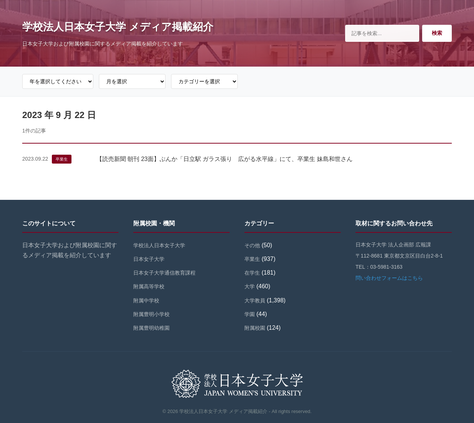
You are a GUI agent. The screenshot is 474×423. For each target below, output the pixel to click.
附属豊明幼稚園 (151, 328)
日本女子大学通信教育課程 (164, 273)
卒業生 (62, 159)
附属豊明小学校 (151, 314)
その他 (252, 245)
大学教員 (254, 300)
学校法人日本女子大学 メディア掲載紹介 (117, 27)
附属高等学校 (148, 286)
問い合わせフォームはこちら (389, 278)
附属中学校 (146, 300)
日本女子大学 (148, 259)
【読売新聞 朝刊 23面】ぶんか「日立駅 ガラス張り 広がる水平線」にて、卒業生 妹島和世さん (224, 159)
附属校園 (254, 328)
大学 (249, 286)
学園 (249, 314)
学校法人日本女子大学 (159, 245)
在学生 (252, 273)
